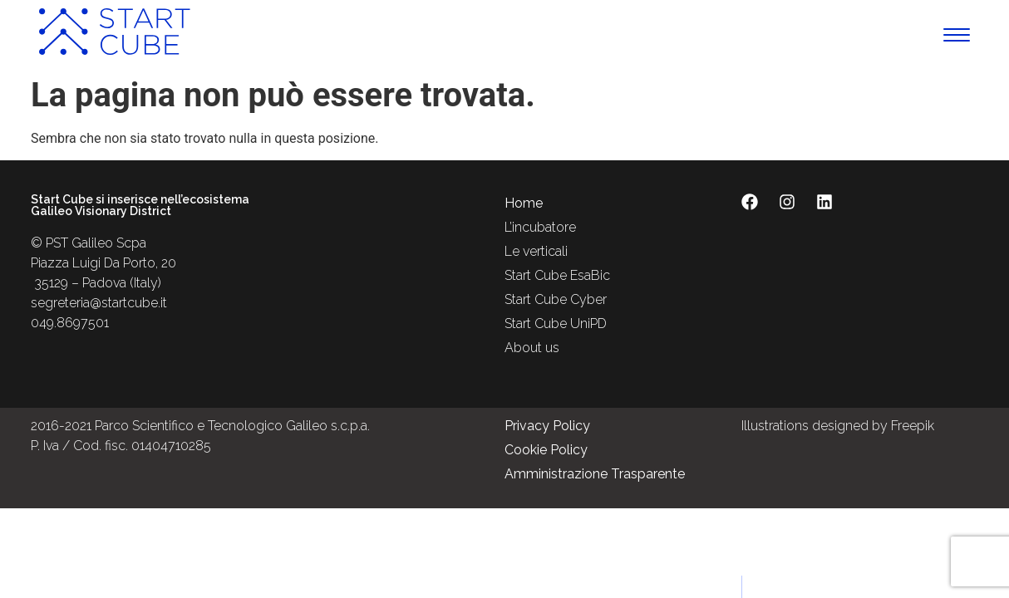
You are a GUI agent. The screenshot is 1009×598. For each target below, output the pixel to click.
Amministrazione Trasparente (594, 474)
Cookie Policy (546, 450)
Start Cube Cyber (555, 299)
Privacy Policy (547, 426)
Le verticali (536, 251)
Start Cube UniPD (555, 323)
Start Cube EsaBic (557, 275)
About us (531, 347)
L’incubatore (540, 227)
